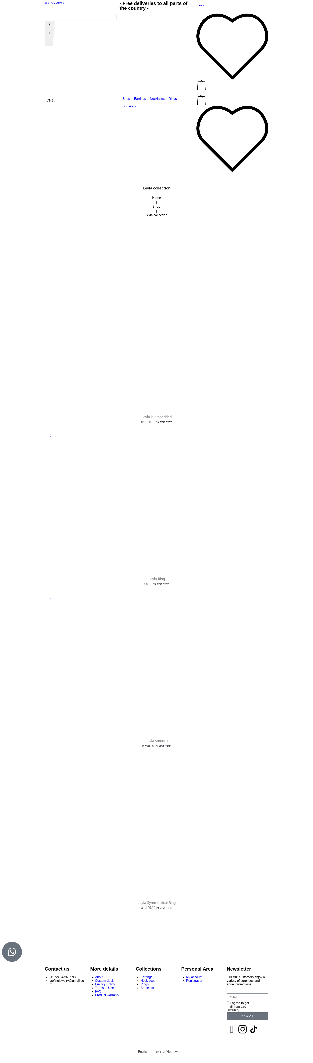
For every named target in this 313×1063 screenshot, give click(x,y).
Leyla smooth (156, 741)
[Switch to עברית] (203, 5)
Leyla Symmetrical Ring (156, 903)
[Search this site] (81, 17)
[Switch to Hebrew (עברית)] (166, 1052)
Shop (156, 206)
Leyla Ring (156, 579)
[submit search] (49, 25)
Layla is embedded (156, 416)
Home (156, 197)
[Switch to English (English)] (141, 1052)
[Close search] (49, 33)
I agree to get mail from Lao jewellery (238, 1007)
